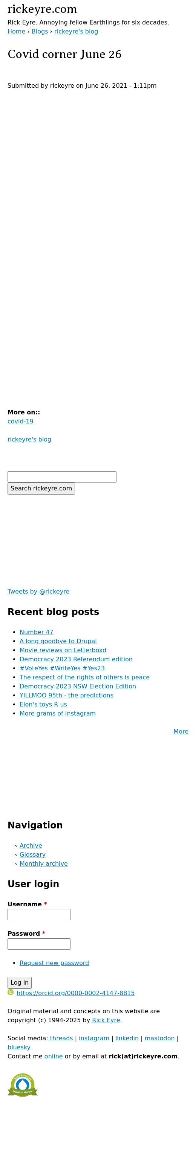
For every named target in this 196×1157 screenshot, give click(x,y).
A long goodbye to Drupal (58, 641)
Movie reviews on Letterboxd (63, 650)
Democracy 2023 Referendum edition (76, 659)
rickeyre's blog (76, 31)
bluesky (19, 1047)
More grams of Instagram (58, 713)
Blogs (40, 31)
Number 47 (37, 632)
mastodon (160, 1038)
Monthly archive (44, 863)
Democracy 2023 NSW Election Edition (78, 686)
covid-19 (21, 421)
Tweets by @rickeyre (38, 591)
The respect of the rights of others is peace (85, 677)
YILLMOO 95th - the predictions (66, 695)
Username (27, 904)
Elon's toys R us (43, 704)
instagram (94, 1038)
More (180, 731)
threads (61, 1038)
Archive (31, 845)
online (53, 1056)
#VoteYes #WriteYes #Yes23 (62, 668)
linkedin (127, 1038)
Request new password (54, 963)
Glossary (33, 854)
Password (26, 933)
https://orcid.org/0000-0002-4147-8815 (71, 993)
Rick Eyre (106, 1020)
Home (16, 31)
